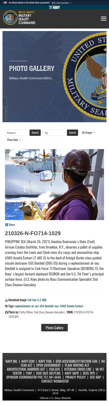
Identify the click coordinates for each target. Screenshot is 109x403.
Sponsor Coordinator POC (24, 377)
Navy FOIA (45, 361)
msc (56, 306)
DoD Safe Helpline (48, 373)
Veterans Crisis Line (77, 369)
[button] (62, 2)
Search (35, 132)
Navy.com (27, 361)
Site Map (95, 377)
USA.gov (54, 369)
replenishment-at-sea (27, 306)
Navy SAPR (72, 373)
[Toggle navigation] (103, 19)
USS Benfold (46, 306)
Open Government (48, 365)
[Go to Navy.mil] (54, 7)
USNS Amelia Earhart (71, 306)
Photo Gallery (54, 327)
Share (10, 224)
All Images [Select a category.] (87, 132)
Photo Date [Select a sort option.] (13, 140)
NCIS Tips (89, 373)
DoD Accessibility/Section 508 (76, 361)
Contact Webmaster (55, 381)
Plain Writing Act (77, 365)
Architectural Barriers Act (26, 369)
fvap (29, 373)
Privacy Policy (75, 377)
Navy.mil (11, 361)
